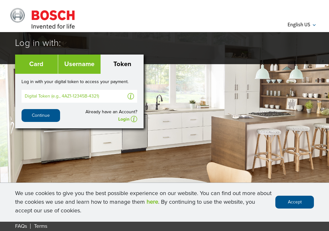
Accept (295, 203)
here (152, 203)
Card (36, 64)
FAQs (21, 226)
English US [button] (302, 24)
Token (122, 64)
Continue (41, 115)
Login (123, 119)
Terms (40, 226)
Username (79, 64)
